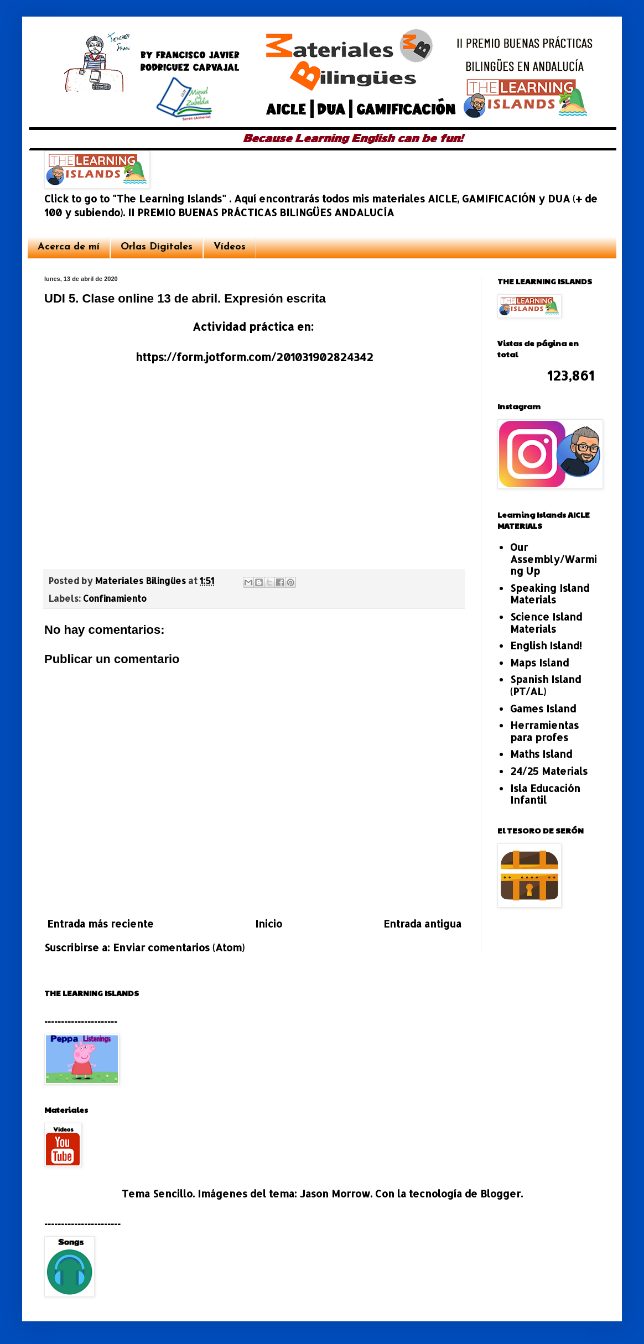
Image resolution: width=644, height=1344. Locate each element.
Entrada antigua (422, 923)
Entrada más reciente (100, 923)
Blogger (500, 1193)
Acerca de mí (69, 247)
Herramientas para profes (544, 730)
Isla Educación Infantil (545, 794)
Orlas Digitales (157, 247)
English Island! (546, 645)
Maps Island (539, 662)
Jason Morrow (335, 1193)
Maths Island (541, 753)
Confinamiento (115, 598)
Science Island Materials (546, 622)
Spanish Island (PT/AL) (545, 685)
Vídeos (230, 247)
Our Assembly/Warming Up (553, 558)
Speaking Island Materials (549, 593)
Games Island (543, 708)
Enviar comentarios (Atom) (179, 947)
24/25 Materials (549, 770)
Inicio (268, 923)
